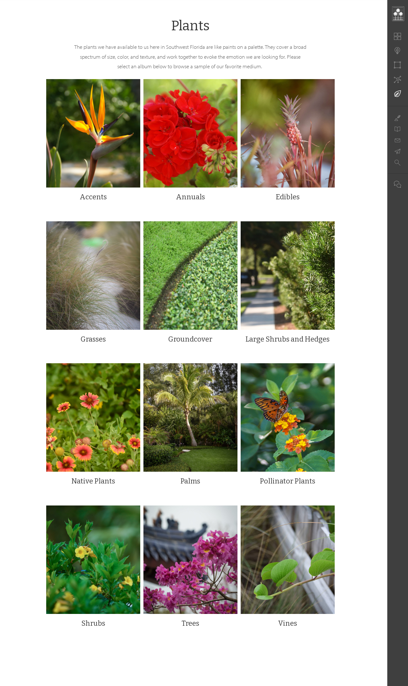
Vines (287, 623)
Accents (93, 197)
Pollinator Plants (287, 481)
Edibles (288, 197)
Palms (190, 481)
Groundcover (190, 339)
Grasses (93, 339)
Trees (190, 623)
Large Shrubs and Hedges (287, 339)
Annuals (190, 197)
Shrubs (93, 623)
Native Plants (93, 481)
